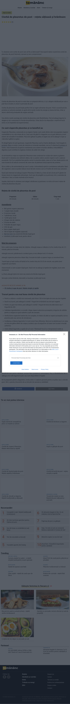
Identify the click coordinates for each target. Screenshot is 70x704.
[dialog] (35, 352)
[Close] (64, 334)
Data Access (35, 369)
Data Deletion (25, 369)
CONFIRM (18, 363)
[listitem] (35, 357)
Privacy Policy (44, 369)
